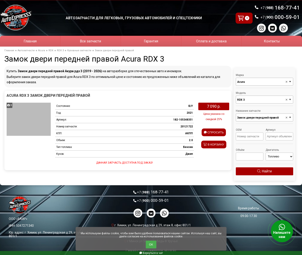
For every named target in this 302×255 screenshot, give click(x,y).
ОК (151, 244)
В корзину (213, 144)
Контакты (272, 41)
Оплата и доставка (211, 41)
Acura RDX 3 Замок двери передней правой (48, 95)
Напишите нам (282, 231)
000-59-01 (280, 17)
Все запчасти (90, 41)
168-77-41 (280, 8)
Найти (264, 171)
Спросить (214, 132)
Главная (30, 41)
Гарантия (151, 41)
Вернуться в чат (151, 253)
